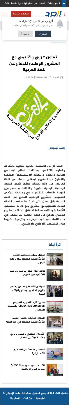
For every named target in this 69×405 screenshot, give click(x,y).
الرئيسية (40, 398)
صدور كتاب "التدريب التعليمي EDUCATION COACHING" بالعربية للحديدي (26, 306)
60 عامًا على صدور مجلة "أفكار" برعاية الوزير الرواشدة (28, 367)
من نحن (27, 398)
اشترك (43, 33)
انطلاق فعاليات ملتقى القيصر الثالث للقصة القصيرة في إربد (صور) (25, 320)
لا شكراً (25, 33)
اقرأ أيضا (55, 245)
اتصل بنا (15, 398)
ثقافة (56, 78)
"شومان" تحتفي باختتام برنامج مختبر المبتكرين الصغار (27, 336)
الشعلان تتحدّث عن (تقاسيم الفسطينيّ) (29, 352)
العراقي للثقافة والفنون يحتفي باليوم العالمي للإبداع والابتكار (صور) (27, 290)
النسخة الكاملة (21, 14)
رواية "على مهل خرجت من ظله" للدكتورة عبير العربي (27, 273)
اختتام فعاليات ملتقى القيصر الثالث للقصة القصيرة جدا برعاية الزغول (27, 259)
